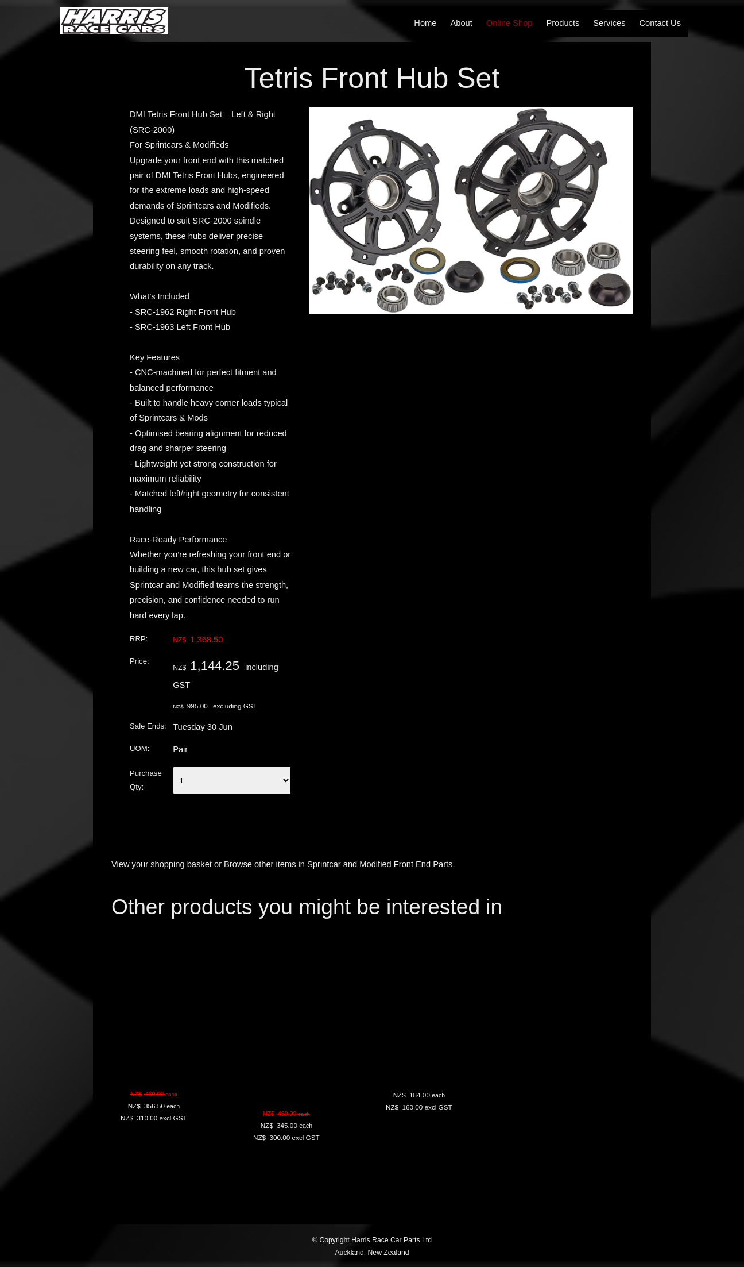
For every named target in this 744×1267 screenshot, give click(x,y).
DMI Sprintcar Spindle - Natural (305, 1076)
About (461, 23)
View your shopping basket (161, 864)
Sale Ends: (148, 726)
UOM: (139, 748)
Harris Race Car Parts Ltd (391, 1240)
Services (609, 23)
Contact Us (660, 23)
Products (562, 23)
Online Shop (509, 23)
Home (425, 23)
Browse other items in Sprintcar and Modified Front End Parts (338, 864)
